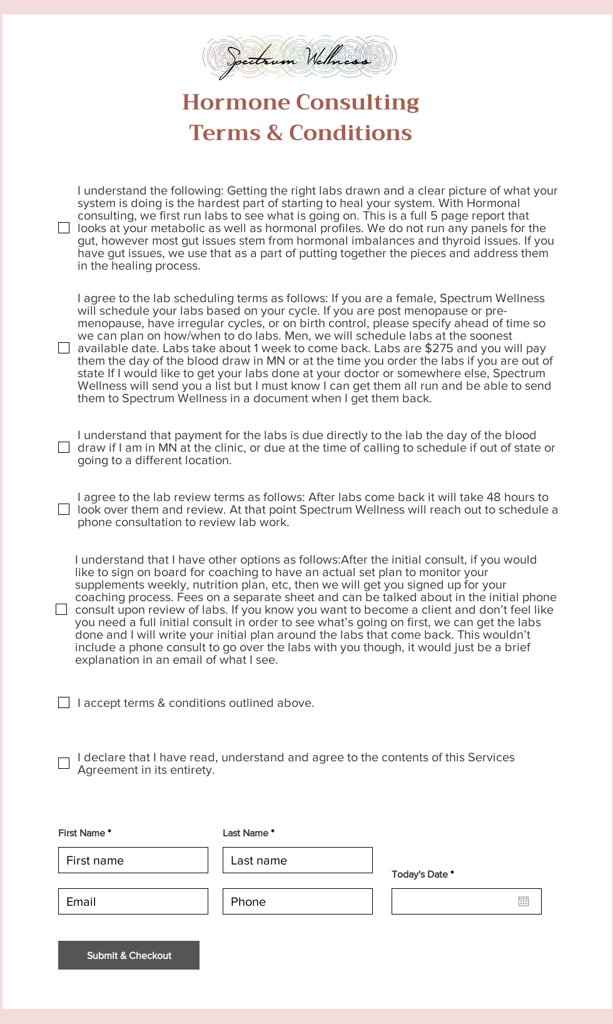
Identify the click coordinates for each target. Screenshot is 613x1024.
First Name (81, 833)
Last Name (245, 833)
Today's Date (425, 874)
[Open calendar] (524, 901)
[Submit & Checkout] (129, 955)
